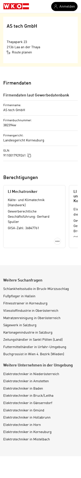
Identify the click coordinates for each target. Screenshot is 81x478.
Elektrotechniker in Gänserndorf (27, 403)
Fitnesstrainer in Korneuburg (25, 303)
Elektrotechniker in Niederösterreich (31, 374)
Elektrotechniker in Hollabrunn (27, 417)
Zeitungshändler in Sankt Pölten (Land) (33, 340)
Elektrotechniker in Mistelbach (26, 439)
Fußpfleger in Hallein (19, 296)
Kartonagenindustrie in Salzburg (27, 332)
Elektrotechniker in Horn (22, 425)
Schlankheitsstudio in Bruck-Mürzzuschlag (36, 289)
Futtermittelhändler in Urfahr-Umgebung (34, 347)
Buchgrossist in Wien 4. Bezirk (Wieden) (33, 354)
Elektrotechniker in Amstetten (26, 381)
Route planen (19, 52)
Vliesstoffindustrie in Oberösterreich (30, 311)
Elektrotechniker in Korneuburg (27, 432)
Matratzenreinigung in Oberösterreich (31, 318)
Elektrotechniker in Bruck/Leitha (28, 396)
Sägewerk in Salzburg (20, 325)
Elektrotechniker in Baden (23, 388)
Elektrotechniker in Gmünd (23, 410)
